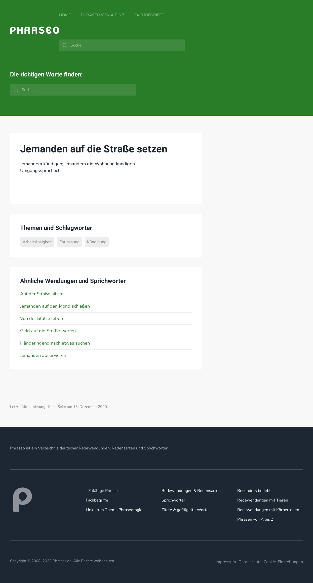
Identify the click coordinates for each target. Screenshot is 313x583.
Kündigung (96, 242)
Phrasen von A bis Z (102, 15)
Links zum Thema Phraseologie (114, 510)
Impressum (226, 562)
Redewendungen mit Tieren (262, 500)
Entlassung (69, 242)
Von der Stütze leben (41, 318)
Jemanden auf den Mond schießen (55, 306)
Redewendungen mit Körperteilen (268, 510)
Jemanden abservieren (43, 355)
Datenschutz (250, 562)
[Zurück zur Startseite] (34, 30)
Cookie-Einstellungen (283, 562)
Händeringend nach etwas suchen (55, 343)
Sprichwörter (173, 500)
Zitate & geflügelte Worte (185, 510)
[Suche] (122, 45)
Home (65, 15)
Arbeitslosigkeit (37, 242)
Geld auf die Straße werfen (48, 331)
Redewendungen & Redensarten (191, 490)
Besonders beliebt (254, 490)
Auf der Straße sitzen (41, 294)
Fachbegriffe (149, 15)
